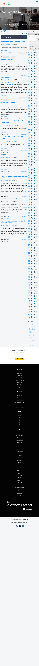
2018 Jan (30, 207)
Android (19, 417)
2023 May (30, 108)
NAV (8, 134)
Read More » (4, 50)
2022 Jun (30, 127)
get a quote (20, 358)
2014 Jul (30, 280)
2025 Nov (30, 58)
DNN (19, 477)
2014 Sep (30, 276)
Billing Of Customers (7, 59)
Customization (19, 377)
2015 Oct (30, 249)
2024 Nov (30, 79)
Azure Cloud (19, 475)
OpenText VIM (19, 435)
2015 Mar (30, 265)
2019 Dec (30, 188)
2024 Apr (30, 84)
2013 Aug (30, 301)
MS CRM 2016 (10, 55)
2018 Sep (30, 201)
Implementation (19, 440)
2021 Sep (30, 146)
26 (30, 48)
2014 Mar (30, 285)
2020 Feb (30, 183)
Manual (19, 457)
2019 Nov (30, 189)
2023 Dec (30, 92)
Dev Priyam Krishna (6, 44)
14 (35, 44)
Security (19, 462)
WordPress (19, 480)
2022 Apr (30, 132)
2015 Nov (30, 247)
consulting (19, 375)
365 (8, 82)
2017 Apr (30, 220)
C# (32, 324)
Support (19, 387)
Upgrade (19, 444)
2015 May (30, 260)
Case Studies (19, 493)
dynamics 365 (22, 86)
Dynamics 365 (9, 84)
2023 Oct (30, 97)
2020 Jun (30, 177)
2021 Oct (30, 145)
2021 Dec (30, 140)
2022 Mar (30, 134)
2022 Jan (30, 138)
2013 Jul (30, 303)
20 (32, 46)
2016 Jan (30, 242)
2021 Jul (30, 151)
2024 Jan (30, 90)
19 (30, 46)
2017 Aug (30, 212)
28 (35, 48)
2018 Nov (30, 196)
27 (32, 48)
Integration (19, 382)
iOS (19, 420)
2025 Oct (30, 60)
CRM (16, 47)
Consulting (19, 397)
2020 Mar (30, 181)
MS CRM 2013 (10, 52)
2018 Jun (30, 205)
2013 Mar (30, 308)
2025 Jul (30, 66)
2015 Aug (30, 253)
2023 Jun (30, 106)
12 (30, 44)
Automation (19, 460)
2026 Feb (30, 52)
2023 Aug (30, 102)
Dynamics (4, 82)
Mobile (19, 415)
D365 (31, 345)
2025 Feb (30, 78)
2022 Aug (30, 126)
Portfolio (19, 495)
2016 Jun (30, 237)
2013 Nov (30, 295)
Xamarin (19, 422)
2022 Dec (30, 119)
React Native (19, 424)
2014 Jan (30, 290)
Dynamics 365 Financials (8, 102)
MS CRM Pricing (6, 77)
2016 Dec (30, 226)
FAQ (27, 522)
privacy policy (21, 522)
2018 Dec (30, 194)
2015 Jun (30, 258)
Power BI (19, 473)
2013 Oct (30, 296)
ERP (8, 171)
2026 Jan (30, 54)
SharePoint (19, 395)
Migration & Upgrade (19, 402)
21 (35, 46)
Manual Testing (32, 328)
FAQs (19, 491)
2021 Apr (30, 158)
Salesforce (19, 470)
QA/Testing (19, 455)
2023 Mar (30, 113)
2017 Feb (30, 225)
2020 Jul (30, 175)
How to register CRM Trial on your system (13, 41)
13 (32, 44)
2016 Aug (30, 236)
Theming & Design (20, 407)
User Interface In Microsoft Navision (11, 199)
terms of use (14, 522)
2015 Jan (30, 266)
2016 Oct (30, 231)
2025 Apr (30, 73)
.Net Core (19, 482)
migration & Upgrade (19, 380)
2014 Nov (30, 271)
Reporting (19, 384)
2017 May (30, 218)
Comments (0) (24, 52)
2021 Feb (30, 162)
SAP (19, 433)
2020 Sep (30, 170)
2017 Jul (30, 213)
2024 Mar (30, 86)
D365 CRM (32, 341)
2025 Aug (30, 65)
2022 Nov (30, 121)
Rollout (19, 447)
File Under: (3, 52)
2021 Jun (30, 153)
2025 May (30, 71)
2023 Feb (30, 114)
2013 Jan (30, 312)
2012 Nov (30, 314)
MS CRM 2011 (32, 334)
